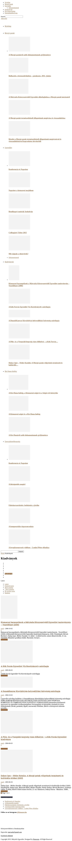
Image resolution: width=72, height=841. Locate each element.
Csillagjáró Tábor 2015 (18, 233)
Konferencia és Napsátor (18, 169)
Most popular (9, 587)
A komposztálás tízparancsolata (21, 526)
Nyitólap (7, 2)
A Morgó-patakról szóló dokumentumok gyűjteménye (30, 55)
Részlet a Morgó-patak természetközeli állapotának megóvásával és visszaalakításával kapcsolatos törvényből (35, 140)
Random (7, 593)
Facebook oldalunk (7, 836)
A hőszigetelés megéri (17, 484)
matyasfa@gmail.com (15, 832)
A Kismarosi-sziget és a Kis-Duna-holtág (24, 414)
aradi (2, 628)
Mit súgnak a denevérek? (18, 254)
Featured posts (9, 586)
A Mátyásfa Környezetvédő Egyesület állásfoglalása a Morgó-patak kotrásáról (39, 97)
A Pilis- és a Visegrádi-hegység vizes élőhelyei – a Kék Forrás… (33, 342)
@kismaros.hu (22, 812)
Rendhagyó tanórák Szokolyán (21, 212)
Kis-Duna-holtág (10, 11)
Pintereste (36, 839)
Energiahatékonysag (11, 568)
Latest (7, 584)
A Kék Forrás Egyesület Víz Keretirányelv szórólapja (29, 307)
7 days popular (9, 589)
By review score (10, 591)
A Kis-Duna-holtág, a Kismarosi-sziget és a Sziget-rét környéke (33, 393)
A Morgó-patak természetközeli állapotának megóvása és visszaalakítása (37, 118)
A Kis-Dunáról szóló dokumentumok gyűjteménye (28, 435)
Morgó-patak (9, 4)
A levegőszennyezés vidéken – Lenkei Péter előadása (29, 547)
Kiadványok (8, 9)
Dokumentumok (14, 8)
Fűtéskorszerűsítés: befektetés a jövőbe (24, 505)
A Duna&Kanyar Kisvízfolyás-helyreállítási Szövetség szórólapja (34, 321)
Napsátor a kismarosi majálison (21, 190)
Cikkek (7, 563)
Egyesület (8, 6)
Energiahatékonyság (11, 13)
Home (3, 553)
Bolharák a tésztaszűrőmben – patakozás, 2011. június (30, 76)
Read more (4, 639)
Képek (7, 572)
